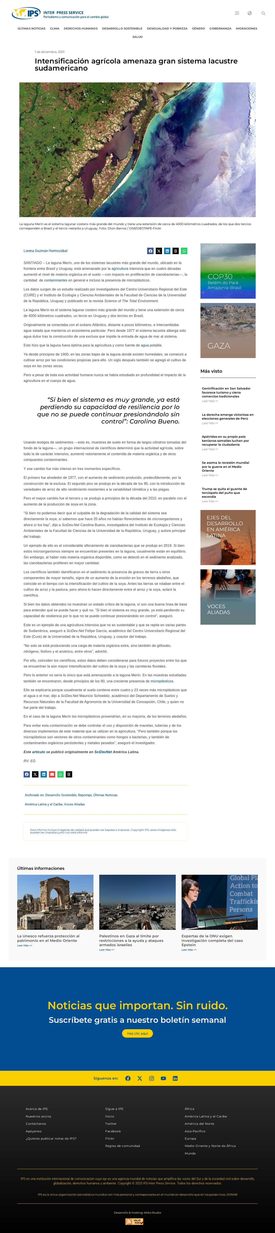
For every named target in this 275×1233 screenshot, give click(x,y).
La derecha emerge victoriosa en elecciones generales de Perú (228, 416)
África (189, 1109)
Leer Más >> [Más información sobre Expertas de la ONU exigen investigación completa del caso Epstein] (189, 949)
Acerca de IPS (37, 1109)
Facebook (113, 1131)
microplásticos (162, 681)
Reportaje (85, 795)
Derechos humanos (81, 28)
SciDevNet (103, 752)
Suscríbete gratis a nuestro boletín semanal (137, 1020)
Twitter (111, 1124)
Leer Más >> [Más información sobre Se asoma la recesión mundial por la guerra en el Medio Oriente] (210, 475)
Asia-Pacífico (195, 1131)
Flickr (109, 1138)
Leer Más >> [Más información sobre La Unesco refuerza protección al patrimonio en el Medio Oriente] (24, 945)
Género (198, 28)
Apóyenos (33, 1131)
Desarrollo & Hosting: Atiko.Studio (137, 1212)
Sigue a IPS (114, 1109)
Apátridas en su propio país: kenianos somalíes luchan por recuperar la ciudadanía (225, 440)
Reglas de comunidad (122, 1146)
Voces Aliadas (74, 804)
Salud (138, 37)
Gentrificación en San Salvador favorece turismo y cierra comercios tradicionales (226, 392)
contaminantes (55, 280)
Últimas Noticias (32, 28)
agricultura (120, 268)
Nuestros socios (38, 1116)
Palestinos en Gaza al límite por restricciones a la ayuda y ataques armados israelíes (131, 940)
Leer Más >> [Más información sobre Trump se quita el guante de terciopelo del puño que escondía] (210, 501)
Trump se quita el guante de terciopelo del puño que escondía (224, 493)
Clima (55, 28)
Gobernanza (220, 28)
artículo (38, 752)
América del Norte (199, 1124)
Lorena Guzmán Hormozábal (45, 251)
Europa (190, 1138)
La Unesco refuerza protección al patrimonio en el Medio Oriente (48, 938)
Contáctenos (36, 1124)
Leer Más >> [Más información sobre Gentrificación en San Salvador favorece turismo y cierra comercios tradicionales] (210, 401)
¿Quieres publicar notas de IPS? (51, 1138)
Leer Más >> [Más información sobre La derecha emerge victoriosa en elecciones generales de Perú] (210, 423)
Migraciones (246, 28)
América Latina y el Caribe (44, 804)
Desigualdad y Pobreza (167, 28)
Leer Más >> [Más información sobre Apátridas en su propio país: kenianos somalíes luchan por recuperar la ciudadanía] (210, 449)
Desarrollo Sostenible (122, 28)
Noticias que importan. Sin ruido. (137, 1005)
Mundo (190, 1153)
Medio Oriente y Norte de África (210, 1146)
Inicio (109, 1116)
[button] (263, 13)
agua (145, 345)
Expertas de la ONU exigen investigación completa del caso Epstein (212, 940)
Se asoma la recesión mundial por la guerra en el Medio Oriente (225, 466)
